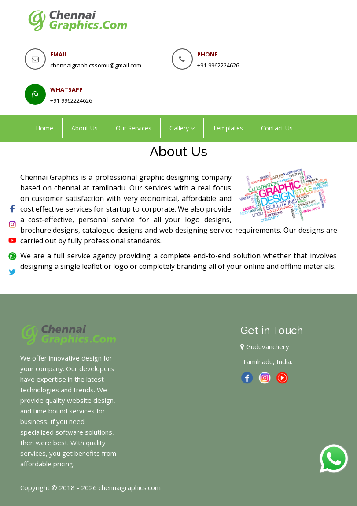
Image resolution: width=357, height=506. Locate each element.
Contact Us (277, 128)
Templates (228, 128)
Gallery (182, 128)
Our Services (133, 128)
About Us (84, 128)
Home (44, 128)
